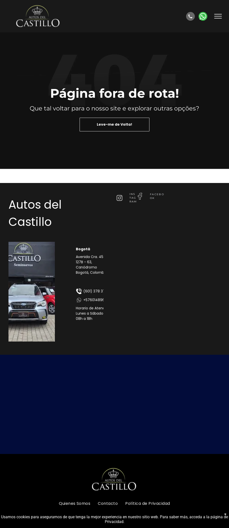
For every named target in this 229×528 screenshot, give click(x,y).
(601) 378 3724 (93, 291)
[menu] (218, 16)
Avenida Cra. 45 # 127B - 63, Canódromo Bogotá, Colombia (92, 264)
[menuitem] (74, 503)
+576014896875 (93, 300)
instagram (133, 197)
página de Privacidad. (208, 522)
